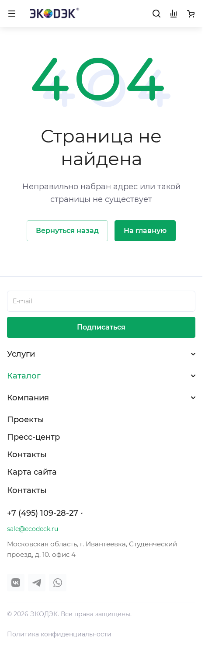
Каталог (24, 376)
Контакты (27, 454)
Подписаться (101, 327)
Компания (28, 398)
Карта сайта (32, 472)
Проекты (25, 419)
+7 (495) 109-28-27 (42, 513)
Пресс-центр (33, 437)
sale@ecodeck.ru (32, 529)
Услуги (21, 354)
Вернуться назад (67, 230)
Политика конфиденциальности (59, 634)
